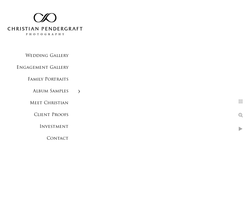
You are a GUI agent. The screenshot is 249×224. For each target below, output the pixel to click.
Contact (57, 138)
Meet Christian (49, 103)
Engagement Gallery (42, 67)
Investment (54, 126)
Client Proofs (51, 115)
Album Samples (50, 91)
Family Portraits (48, 79)
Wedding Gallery (47, 56)
